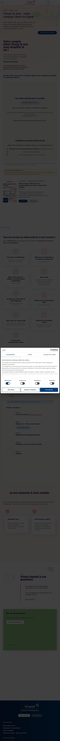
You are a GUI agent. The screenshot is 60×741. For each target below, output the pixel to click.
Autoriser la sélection (30, 389)
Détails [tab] (30, 354)
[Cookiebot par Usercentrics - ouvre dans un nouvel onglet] (51, 350)
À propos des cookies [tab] (49, 354)
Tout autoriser (49, 389)
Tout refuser (11, 389)
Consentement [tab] (10, 354)
